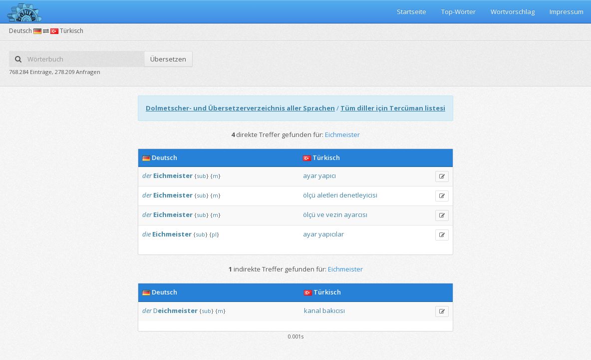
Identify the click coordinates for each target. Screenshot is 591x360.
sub (201, 176)
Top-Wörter (458, 11)
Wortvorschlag (513, 11)
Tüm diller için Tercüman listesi (392, 108)
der (147, 175)
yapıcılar (331, 234)
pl (214, 234)
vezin (334, 214)
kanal (312, 310)
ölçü (309, 195)
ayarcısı (355, 214)
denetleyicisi (358, 195)
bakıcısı (333, 310)
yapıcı (327, 175)
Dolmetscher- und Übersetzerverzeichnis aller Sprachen (240, 108)
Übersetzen (168, 59)
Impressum (567, 11)
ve (320, 214)
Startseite (411, 11)
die (146, 234)
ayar (310, 175)
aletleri (327, 195)
